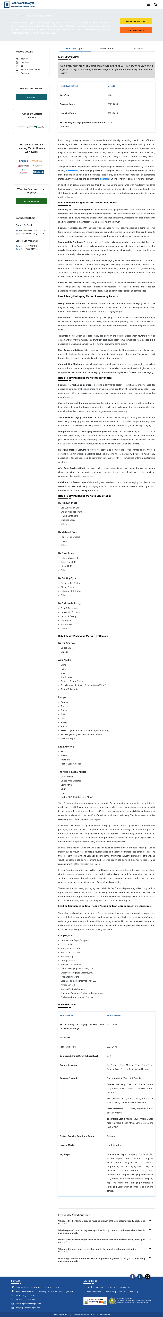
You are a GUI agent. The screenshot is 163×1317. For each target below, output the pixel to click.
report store (98, 1287)
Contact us (109, 1291)
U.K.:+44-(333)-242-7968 (27, 249)
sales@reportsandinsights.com (30, 230)
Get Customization (31, 201)
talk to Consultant (136, 30)
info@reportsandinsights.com (30, 233)
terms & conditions (93, 1291)
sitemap (132, 1291)
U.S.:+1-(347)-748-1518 (26, 246)
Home (13, 16)
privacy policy (125, 1287)
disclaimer (112, 1287)
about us (121, 1291)
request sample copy (135, 21)
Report (22, 16)
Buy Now (31, 97)
